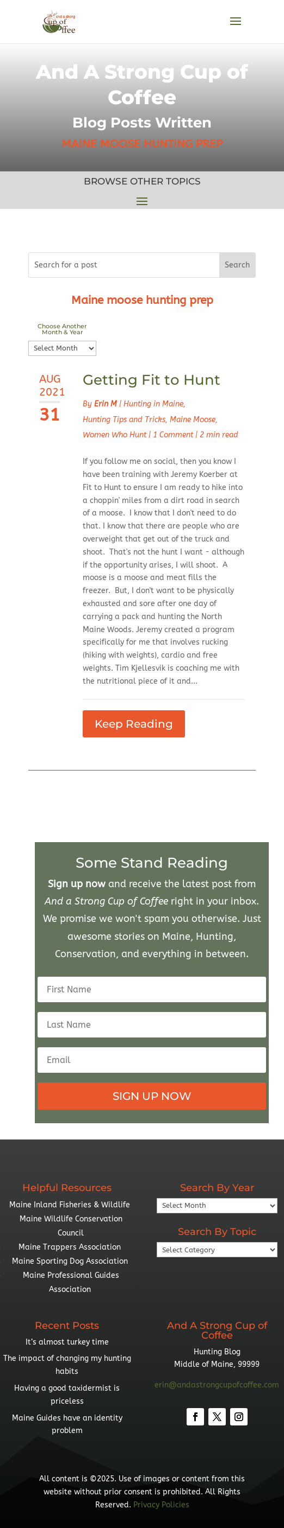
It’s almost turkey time (67, 1342)
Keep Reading (134, 723)
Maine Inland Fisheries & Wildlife (69, 1204)
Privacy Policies (161, 1505)
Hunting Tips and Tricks (124, 419)
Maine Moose (192, 419)
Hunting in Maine (153, 404)
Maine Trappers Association (69, 1247)
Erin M (105, 404)
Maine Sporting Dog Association (70, 1261)
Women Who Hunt (114, 435)
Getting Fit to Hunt (151, 380)
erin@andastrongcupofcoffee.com (217, 1385)
